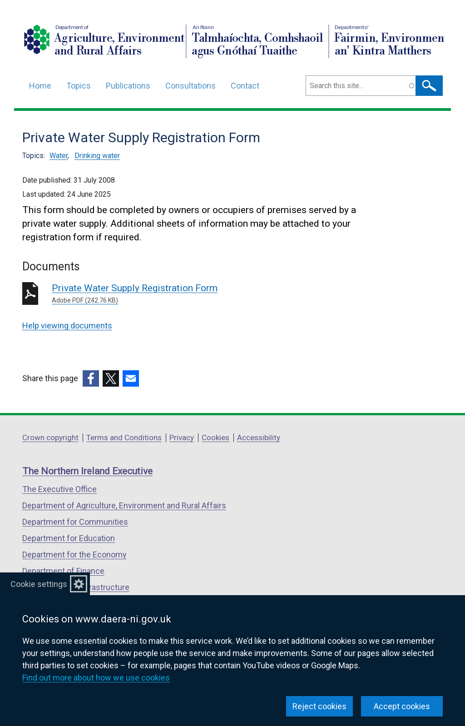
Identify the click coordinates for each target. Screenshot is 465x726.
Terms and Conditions (124, 437)
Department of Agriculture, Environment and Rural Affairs (124, 505)
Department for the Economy (74, 554)
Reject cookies (319, 706)
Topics (78, 85)
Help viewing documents (67, 325)
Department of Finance (63, 571)
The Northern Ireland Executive (87, 471)
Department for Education (68, 538)
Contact (245, 85)
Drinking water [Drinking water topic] (97, 155)
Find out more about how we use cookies (96, 677)
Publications (128, 85)
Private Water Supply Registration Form (182, 294)
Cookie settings (38, 584)
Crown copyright (50, 437)
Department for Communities (75, 522)
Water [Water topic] (58, 155)
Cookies (215, 437)
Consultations (190, 85)
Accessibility (258, 437)
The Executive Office (59, 489)
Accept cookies (402, 706)
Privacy (181, 437)
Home (40, 85)
